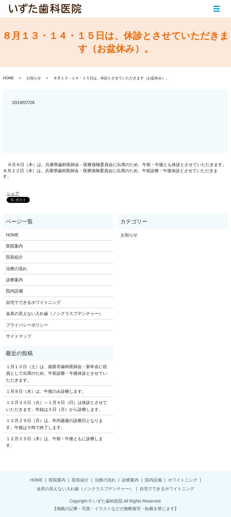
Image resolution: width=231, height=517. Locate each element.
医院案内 (14, 246)
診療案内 (14, 279)
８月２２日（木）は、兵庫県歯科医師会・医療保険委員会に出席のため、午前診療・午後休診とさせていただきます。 (110, 173)
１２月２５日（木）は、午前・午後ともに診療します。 (54, 442)
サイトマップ (18, 336)
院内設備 (14, 290)
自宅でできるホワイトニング (33, 302)
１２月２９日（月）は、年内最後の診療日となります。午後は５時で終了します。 (54, 424)
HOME (8, 78)
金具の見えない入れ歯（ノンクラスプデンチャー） (54, 313)
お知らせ (33, 78)
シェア (13, 193)
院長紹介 (14, 257)
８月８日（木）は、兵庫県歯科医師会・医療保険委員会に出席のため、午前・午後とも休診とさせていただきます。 (117, 164)
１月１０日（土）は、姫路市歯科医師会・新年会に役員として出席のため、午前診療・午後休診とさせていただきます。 (56, 373)
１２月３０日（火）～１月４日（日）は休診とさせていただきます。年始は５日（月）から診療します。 (56, 405)
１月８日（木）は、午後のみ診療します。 (46, 391)
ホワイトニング (182, 480)
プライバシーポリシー (27, 325)
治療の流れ (16, 268)
